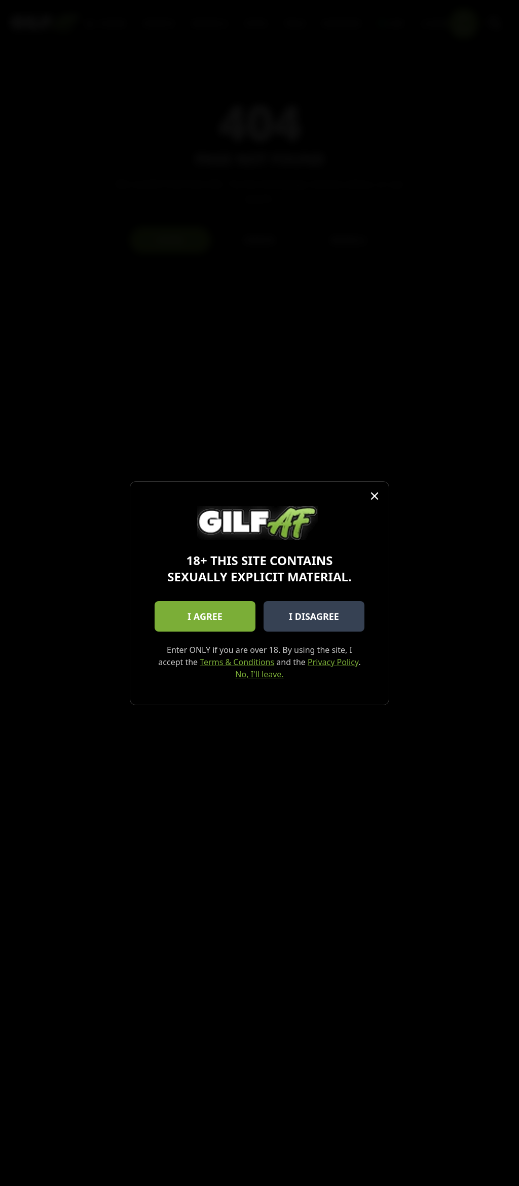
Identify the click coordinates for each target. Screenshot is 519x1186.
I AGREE (205, 616)
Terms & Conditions (237, 662)
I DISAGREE (314, 616)
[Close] (374, 496)
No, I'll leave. (259, 674)
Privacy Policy (333, 662)
